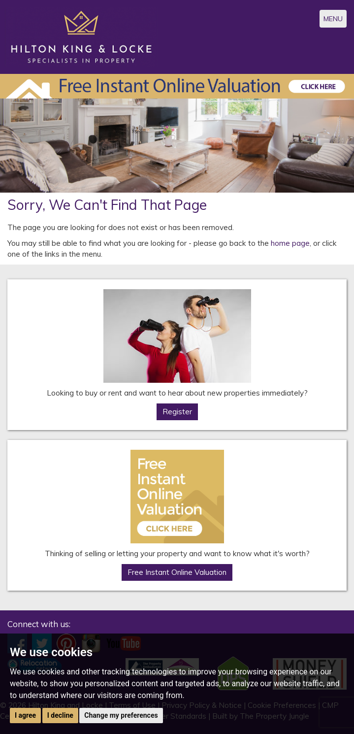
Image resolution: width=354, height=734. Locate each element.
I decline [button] (60, 715)
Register (177, 411)
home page (290, 243)
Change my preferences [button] (121, 715)
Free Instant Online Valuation (177, 572)
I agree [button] (25, 715)
